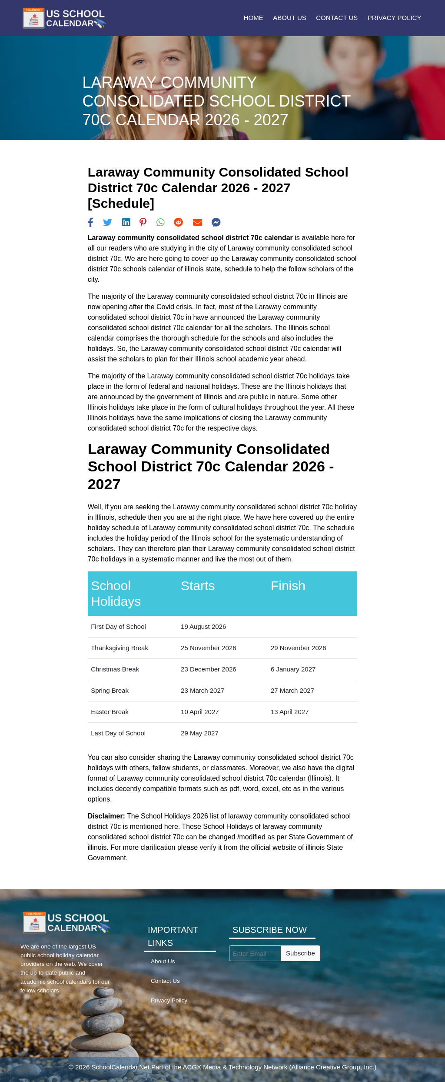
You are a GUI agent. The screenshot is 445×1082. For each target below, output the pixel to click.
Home (253, 17)
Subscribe (300, 953)
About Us (289, 17)
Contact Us (337, 17)
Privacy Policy (395, 17)
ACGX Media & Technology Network (235, 1067)
